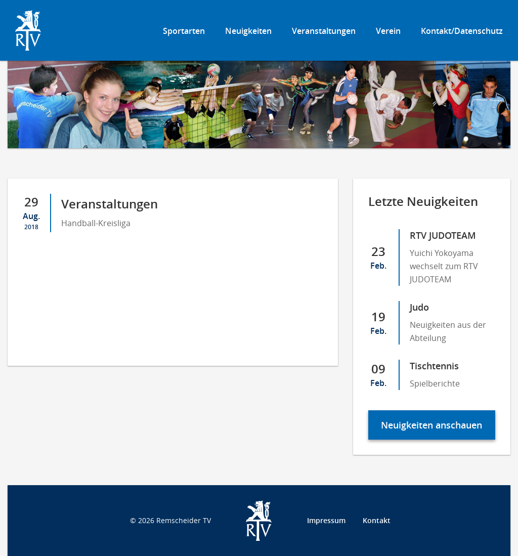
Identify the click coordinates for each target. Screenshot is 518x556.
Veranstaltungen (324, 30)
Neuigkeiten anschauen (431, 425)
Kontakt (377, 520)
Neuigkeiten (248, 30)
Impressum (326, 520)
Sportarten (184, 30)
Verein (388, 30)
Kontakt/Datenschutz (462, 30)
